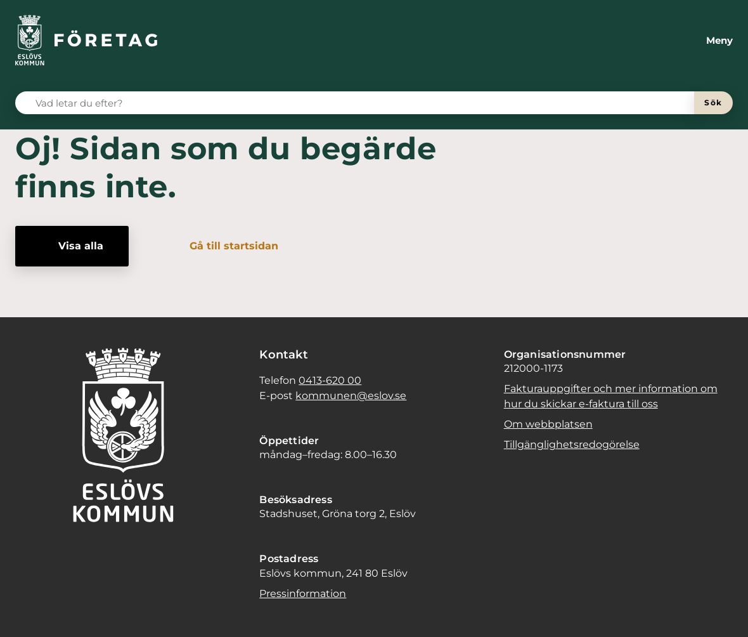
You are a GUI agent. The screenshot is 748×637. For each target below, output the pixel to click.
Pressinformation (302, 594)
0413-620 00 (330, 380)
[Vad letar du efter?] (362, 102)
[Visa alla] (72, 246)
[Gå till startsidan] (225, 246)
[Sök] (713, 102)
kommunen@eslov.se (350, 396)
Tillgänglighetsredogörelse (572, 444)
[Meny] (709, 40)
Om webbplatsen (548, 424)
